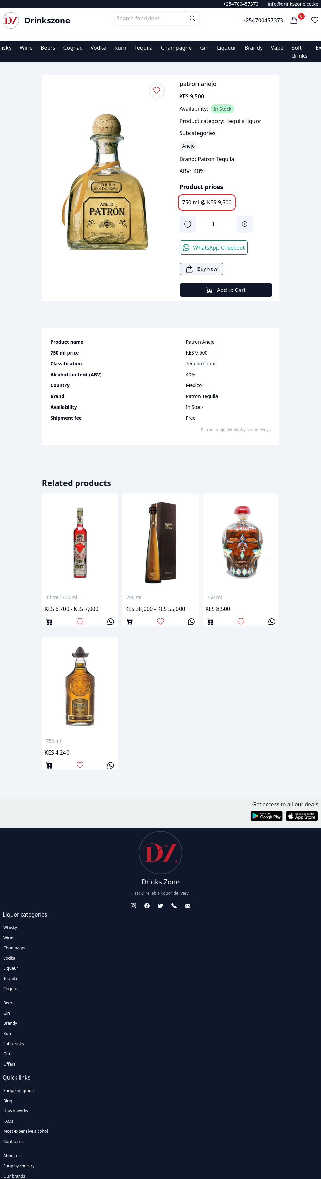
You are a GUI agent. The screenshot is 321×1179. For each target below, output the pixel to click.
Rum (120, 47)
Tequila (143, 47)
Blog (7, 1101)
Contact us (13, 1141)
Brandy (254, 47)
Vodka (98, 47)
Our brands (14, 1176)
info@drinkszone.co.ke (293, 4)
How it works (15, 1111)
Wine (26, 47)
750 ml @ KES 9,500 (207, 202)
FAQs (8, 1121)
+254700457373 (241, 4)
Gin (204, 47)
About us (11, 1156)
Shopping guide (18, 1090)
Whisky (10, 927)
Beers (48, 47)
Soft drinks (13, 1044)
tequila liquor (244, 121)
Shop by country (18, 1166)
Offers (9, 1064)
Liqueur (227, 47)
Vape (277, 47)
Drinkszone (47, 20)
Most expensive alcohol (25, 1131)
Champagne (176, 47)
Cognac (72, 47)
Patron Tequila (215, 159)
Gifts (7, 1054)
